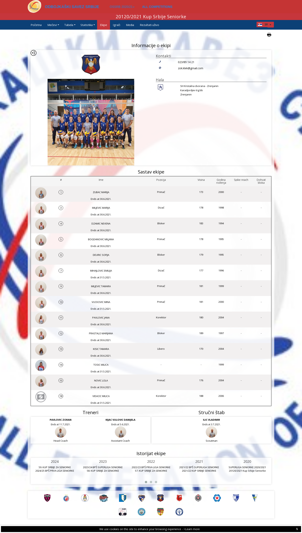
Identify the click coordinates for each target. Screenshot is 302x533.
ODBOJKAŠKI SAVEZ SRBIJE (72, 7)
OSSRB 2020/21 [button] (122, 6)
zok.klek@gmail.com (190, 68)
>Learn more (192, 529)
